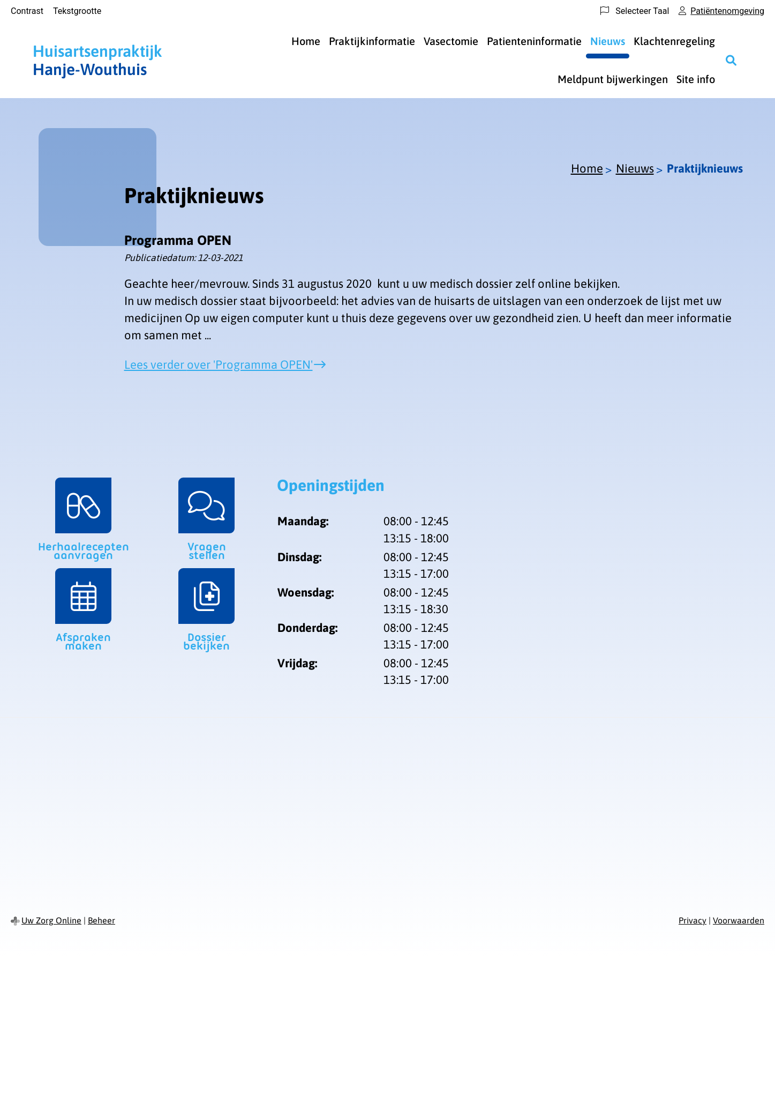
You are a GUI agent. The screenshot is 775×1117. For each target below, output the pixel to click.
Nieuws (607, 41)
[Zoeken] (731, 60)
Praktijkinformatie (372, 41)
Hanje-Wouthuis (97, 60)
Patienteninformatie (534, 41)
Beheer (101, 920)
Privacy (692, 920)
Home (305, 41)
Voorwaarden (738, 920)
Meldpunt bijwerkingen (613, 79)
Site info (695, 79)
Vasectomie (451, 41)
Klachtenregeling (674, 41)
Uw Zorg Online (51, 920)
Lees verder (218, 364)
